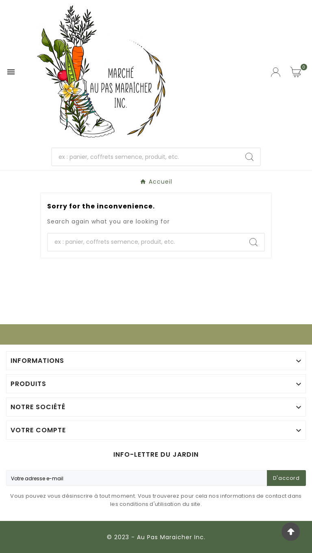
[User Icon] (276, 72)
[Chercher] (145, 156)
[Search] (249, 156)
